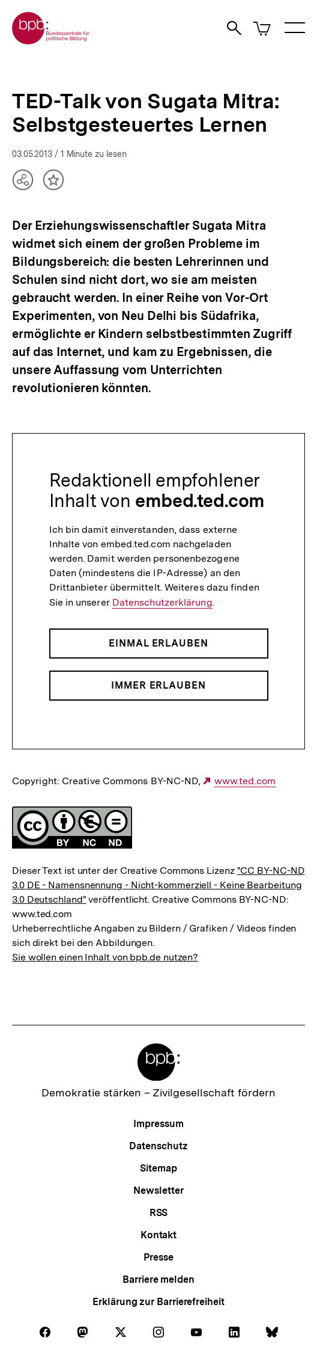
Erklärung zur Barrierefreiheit (158, 1301)
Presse (158, 1257)
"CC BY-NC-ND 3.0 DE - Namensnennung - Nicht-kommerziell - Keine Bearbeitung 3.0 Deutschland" (158, 885)
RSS (158, 1212)
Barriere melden (158, 1279)
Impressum (158, 1123)
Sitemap (158, 1168)
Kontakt (158, 1235)
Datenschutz (158, 1146)
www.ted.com (245, 781)
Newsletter (158, 1190)
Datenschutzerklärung (162, 602)
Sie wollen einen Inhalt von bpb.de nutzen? (105, 957)
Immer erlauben (158, 685)
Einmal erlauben (158, 643)
